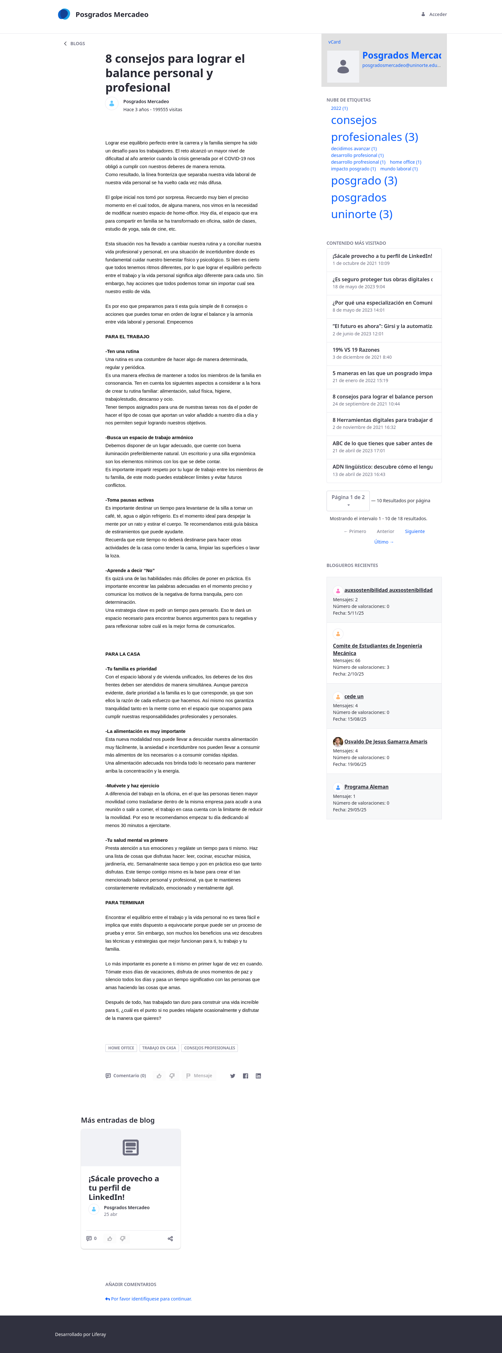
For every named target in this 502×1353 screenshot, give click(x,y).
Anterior (385, 531)
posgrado (364, 180)
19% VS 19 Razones (356, 349)
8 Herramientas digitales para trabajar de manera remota (383, 419)
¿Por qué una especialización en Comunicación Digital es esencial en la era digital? (383, 302)
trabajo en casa (159, 1048)
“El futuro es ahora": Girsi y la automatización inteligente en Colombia (383, 326)
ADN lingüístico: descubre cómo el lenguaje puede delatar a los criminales (383, 466)
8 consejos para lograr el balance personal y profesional (383, 396)
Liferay (99, 1334)
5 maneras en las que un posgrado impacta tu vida (383, 373)
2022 (339, 108)
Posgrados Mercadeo (146, 101)
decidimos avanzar (354, 148)
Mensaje (199, 1075)
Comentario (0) (126, 1075)
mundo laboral (399, 169)
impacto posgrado (353, 169)
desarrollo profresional (358, 162)
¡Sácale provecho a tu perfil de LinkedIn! (124, 1187)
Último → (384, 542)
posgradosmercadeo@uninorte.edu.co (402, 65)
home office (121, 1048)
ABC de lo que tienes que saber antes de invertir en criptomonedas (383, 443)
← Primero (355, 531)
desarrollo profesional (357, 155)
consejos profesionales (209, 1048)
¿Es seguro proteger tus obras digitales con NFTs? (383, 279)
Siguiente (415, 531)
